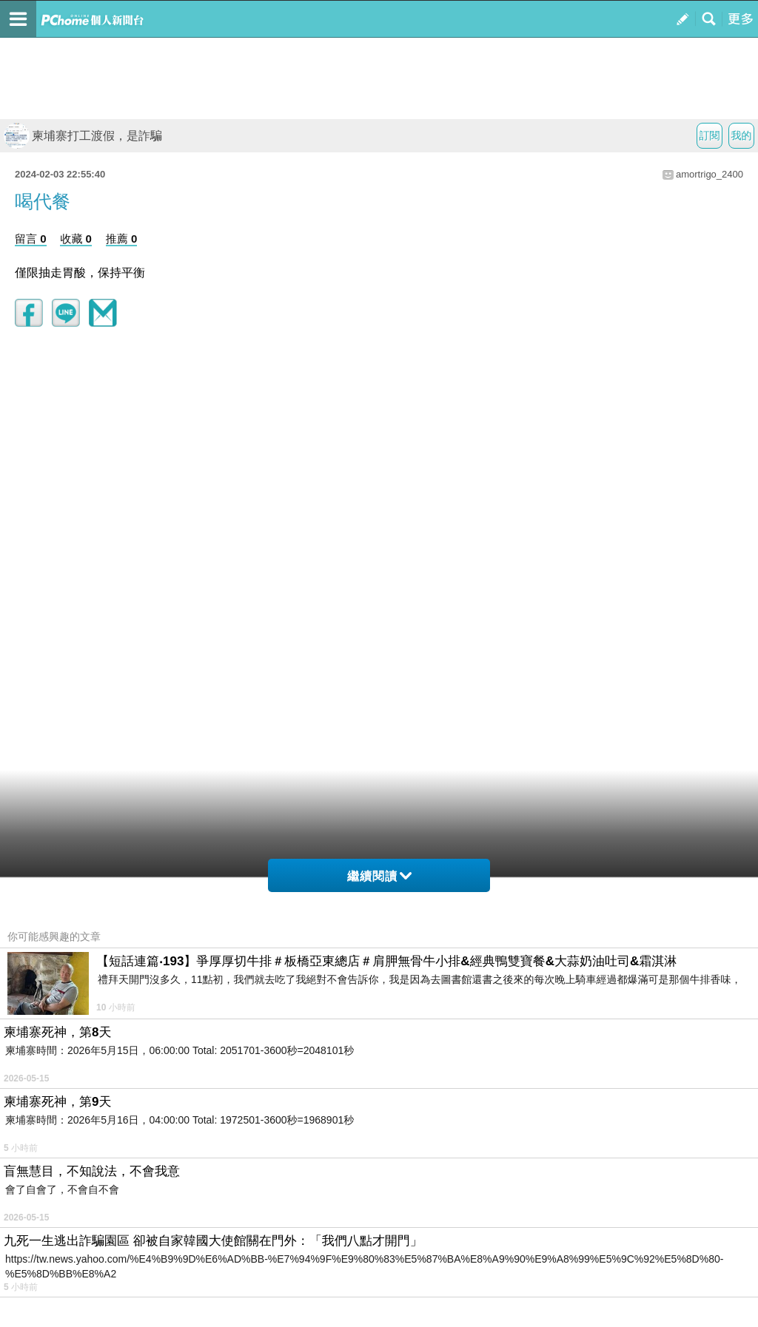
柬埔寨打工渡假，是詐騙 (83, 136)
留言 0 (31, 238)
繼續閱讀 (379, 876)
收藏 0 (76, 238)
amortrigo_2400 (709, 174)
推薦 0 (122, 238)
